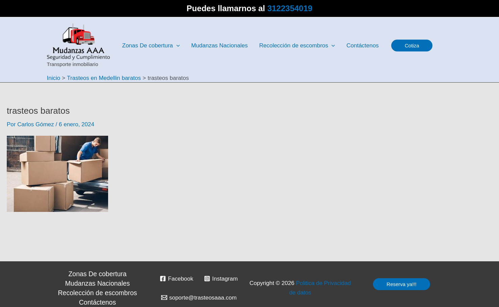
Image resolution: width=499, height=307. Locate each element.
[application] (176, 45)
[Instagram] (221, 278)
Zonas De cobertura (97, 274)
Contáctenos (97, 302)
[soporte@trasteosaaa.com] (199, 297)
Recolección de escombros (97, 293)
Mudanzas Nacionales (97, 283)
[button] (412, 45)
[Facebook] (176, 278)
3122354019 (289, 8)
